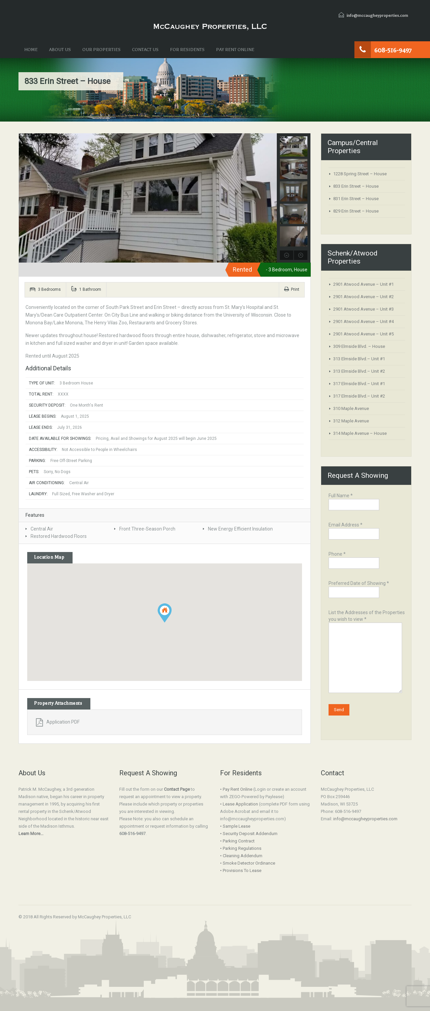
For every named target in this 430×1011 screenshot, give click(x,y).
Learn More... (30, 833)
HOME (31, 49)
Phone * (354, 559)
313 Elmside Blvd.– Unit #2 (359, 371)
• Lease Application (239, 804)
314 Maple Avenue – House (360, 433)
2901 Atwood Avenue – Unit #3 (363, 309)
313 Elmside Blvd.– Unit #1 (359, 358)
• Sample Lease (235, 826)
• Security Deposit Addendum (248, 833)
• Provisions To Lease (240, 870)
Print (291, 289)
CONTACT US (145, 49)
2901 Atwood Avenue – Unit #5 (363, 333)
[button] (165, 613)
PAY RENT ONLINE (235, 49)
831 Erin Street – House (356, 198)
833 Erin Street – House (356, 186)
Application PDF (58, 722)
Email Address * (354, 530)
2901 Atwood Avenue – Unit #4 (363, 321)
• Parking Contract (237, 840)
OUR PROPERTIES (101, 49)
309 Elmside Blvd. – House (359, 346)
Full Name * (354, 501)
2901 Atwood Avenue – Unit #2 (363, 296)
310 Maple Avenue (351, 408)
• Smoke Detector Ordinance (247, 863)
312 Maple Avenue (351, 420)
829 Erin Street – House (356, 211)
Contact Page (177, 789)
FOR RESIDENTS (187, 49)
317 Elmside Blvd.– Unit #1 (359, 383)
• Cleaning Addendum (241, 855)
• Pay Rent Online (236, 789)
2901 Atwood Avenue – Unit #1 (363, 284)
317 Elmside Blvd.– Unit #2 (359, 396)
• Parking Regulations (240, 848)
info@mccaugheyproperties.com (377, 15)
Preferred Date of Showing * (359, 588)
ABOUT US (60, 49)
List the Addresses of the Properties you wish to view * (367, 636)
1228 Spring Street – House (360, 173)
